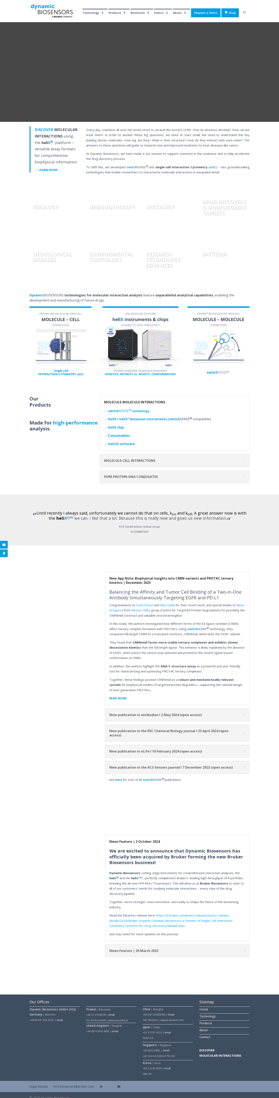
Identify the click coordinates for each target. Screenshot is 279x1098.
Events (159, 13)
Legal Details (39, 1081)
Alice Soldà (167, 599)
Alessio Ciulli (139, 605)
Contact (204, 1031)
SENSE (119, 405)
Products (115, 13)
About (177, 13)
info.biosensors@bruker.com (73, 1081)
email (60, 1014)
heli (121, 438)
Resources (138, 13)
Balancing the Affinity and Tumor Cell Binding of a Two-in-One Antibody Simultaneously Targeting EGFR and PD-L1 (175, 589)
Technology (90, 13)
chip (120, 422)
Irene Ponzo (144, 599)
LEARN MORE (48, 164)
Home (203, 1004)
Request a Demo (205, 13)
